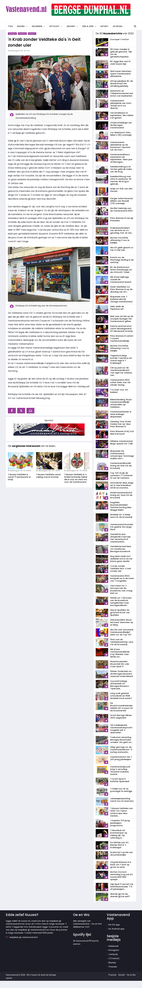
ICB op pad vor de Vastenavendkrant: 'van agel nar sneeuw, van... (121, 379)
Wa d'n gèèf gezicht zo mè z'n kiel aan (121, 256)
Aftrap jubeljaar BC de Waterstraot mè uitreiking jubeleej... (121, 91)
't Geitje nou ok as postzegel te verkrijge (121, 797)
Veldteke (22, 41)
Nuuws (21, 26)
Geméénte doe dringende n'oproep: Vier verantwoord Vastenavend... (120, 545)
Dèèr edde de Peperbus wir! (117, 315)
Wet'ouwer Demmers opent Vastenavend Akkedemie (120, 81)
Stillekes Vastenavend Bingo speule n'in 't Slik (121, 449)
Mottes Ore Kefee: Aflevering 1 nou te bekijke (119, 355)
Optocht (54, 26)
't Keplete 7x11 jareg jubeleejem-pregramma (120, 830)
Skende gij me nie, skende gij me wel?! (120, 902)
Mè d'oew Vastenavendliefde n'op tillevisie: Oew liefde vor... (120, 660)
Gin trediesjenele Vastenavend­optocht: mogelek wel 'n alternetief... (121, 736)
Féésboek (113, 953)
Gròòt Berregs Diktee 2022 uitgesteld (121, 723)
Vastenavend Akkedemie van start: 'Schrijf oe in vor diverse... (121, 111)
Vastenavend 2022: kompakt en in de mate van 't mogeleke (122, 585)
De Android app (116, 935)
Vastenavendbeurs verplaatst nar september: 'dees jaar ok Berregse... (121, 165)
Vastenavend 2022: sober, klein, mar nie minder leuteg (120, 389)
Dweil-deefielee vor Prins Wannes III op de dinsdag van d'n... (121, 296)
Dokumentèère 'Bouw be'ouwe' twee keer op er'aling (121, 629)
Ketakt (104, 26)
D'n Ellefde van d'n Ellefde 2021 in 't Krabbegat (119, 852)
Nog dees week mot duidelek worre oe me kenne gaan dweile (121, 566)
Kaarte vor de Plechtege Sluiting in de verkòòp (122, 267)
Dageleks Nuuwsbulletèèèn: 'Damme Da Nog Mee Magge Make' (120, 513)
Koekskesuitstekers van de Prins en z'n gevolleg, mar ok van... (121, 237)
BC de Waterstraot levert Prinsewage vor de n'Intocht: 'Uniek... (121, 277)
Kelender (37, 26)
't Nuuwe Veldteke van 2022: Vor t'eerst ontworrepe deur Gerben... (121, 819)
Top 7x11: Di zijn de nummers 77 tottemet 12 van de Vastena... (121, 483)
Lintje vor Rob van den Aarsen (121, 197)
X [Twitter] (113, 965)
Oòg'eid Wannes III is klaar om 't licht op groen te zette (120, 872)
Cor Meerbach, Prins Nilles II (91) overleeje (120, 141)
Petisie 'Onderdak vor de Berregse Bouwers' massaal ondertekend (121, 681)
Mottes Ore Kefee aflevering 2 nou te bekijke (119, 247)
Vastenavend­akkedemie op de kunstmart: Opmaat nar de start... (120, 153)
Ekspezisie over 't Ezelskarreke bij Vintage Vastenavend (121, 306)
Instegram (113, 957)
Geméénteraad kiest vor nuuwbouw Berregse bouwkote (120, 556)
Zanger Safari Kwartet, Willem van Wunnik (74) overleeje (121, 208)
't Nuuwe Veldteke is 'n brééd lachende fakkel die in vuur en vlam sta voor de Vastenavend (75, 485)
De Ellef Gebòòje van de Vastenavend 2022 (121, 216)
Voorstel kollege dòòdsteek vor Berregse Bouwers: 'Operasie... (119, 692)
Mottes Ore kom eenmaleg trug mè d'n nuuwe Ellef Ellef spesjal (121, 883)
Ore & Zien (87, 26)
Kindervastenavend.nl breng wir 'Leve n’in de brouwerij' (121, 502)
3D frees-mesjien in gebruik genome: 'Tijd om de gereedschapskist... (121, 60)
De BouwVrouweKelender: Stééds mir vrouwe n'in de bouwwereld (121, 714)
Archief (71, 26)
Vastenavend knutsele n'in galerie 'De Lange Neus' (121, 534)
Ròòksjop (12, 41)
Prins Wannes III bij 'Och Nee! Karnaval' (122, 439)
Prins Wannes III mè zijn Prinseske (121, 226)
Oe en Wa (117, 26)
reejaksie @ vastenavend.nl (23, 944)
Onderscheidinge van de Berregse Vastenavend (121, 132)
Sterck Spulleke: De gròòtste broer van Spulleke (120, 620)
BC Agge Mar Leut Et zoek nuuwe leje (120, 69)
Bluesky (112, 969)
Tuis (10, 26)
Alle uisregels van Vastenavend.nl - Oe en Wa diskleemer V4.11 (87, 931)
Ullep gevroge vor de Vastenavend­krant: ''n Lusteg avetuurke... (121, 757)
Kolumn (32, 41)
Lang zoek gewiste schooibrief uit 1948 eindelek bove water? (121, 703)
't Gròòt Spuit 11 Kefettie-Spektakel (119, 787)
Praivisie (112, 982)
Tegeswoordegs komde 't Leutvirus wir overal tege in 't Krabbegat (121, 366)
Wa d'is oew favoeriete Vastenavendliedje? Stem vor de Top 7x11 (121, 639)
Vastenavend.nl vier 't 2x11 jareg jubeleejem (121, 765)
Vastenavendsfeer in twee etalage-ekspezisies (120, 421)
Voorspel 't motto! (119, 46)
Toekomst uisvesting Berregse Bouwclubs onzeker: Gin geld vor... (121, 747)
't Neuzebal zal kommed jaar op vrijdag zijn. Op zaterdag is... (118, 841)
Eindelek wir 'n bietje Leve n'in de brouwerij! (121, 523)
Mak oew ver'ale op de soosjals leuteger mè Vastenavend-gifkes (121, 326)
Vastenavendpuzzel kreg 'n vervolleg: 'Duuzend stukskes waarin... (120, 778)
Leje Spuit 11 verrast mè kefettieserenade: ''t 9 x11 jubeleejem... (121, 894)
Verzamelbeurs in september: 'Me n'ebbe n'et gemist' (121, 122)
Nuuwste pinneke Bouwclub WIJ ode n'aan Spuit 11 (119, 671)
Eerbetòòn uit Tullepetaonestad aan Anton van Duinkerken (121, 100)
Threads (112, 973)
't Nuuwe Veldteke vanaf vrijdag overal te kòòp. (48, 483)
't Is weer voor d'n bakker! (119, 398)
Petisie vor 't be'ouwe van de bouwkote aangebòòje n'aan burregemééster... (120, 609)
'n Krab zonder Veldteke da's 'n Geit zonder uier (120, 576)
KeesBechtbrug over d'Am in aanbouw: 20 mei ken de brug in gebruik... (120, 187)
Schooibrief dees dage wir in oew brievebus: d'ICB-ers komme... (121, 492)
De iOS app (114, 931)
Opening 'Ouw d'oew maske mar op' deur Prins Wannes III (120, 431)
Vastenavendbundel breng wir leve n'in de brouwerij (121, 473)
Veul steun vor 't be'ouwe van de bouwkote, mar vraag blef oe (121, 597)
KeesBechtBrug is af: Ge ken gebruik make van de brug (121, 176)
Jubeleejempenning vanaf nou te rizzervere (122, 807)
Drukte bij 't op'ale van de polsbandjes (121, 860)
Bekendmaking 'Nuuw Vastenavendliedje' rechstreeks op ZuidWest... (121, 410)
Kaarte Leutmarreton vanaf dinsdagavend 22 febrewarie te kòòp (121, 336)
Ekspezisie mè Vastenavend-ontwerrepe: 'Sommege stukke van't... (122, 462)
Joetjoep (113, 961)
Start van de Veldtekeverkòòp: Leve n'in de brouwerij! (121, 649)
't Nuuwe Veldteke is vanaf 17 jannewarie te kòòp (19, 484)
